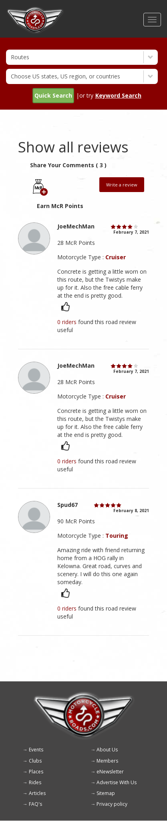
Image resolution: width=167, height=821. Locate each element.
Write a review (121, 185)
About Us (107, 749)
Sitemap (106, 793)
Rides (35, 782)
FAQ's (35, 804)
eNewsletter (110, 771)
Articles (37, 793)
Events (36, 749)
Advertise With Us (117, 782)
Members (107, 760)
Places (36, 771)
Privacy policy (112, 804)
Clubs (35, 760)
